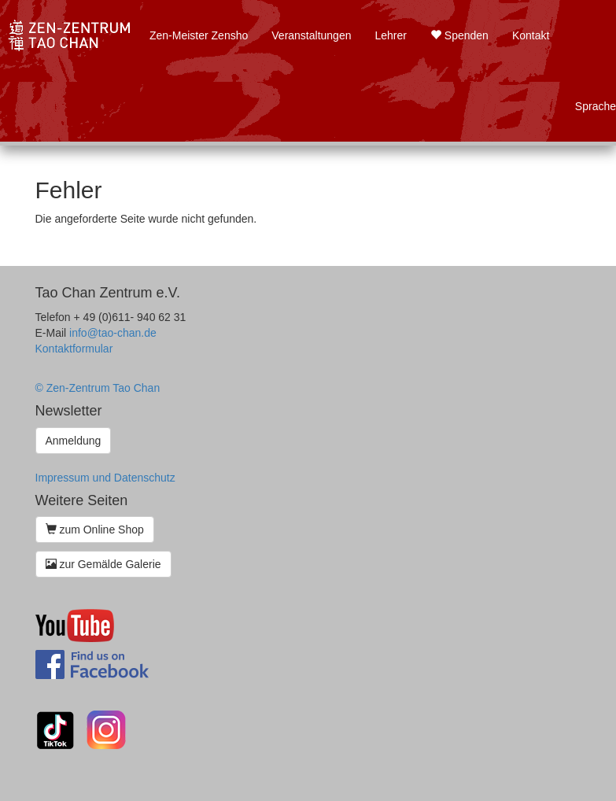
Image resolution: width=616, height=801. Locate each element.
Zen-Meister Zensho (198, 35)
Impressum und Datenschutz (105, 477)
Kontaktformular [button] (74, 348)
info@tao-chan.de (113, 333)
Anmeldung (73, 440)
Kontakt (530, 35)
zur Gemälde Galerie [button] (103, 564)
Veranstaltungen (311, 35)
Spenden (459, 35)
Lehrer (390, 35)
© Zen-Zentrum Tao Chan (97, 388)
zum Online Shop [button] (95, 529)
